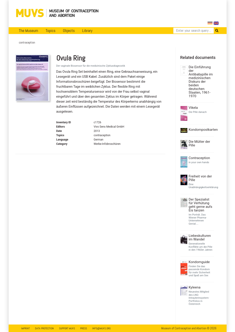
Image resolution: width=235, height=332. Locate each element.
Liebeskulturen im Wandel (200, 237)
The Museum (28, 30)
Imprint (25, 328)
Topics (50, 30)
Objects (69, 30)
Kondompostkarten (201, 129)
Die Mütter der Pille (199, 143)
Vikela (193, 107)
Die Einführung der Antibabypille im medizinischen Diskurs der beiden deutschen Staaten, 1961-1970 (201, 81)
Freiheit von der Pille (200, 178)
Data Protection (44, 328)
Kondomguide (199, 262)
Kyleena (194, 287)
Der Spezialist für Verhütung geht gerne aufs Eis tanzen (200, 205)
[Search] (193, 31)
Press (83, 328)
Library (87, 30)
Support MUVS (67, 328)
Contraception (199, 158)
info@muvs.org (101, 328)
